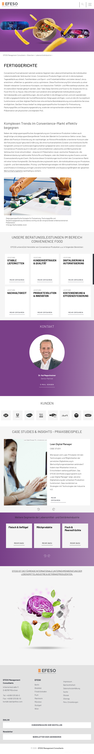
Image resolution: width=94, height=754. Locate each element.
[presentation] (45, 556)
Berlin (37, 685)
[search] (83, 4)
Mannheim (39, 698)
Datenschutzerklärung (71, 688)
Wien (37, 709)
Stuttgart (38, 705)
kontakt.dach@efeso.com (12, 702)
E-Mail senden (47, 385)
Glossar (66, 695)
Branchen (30, 55)
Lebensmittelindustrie (43, 55)
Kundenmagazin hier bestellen (47, 725)
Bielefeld (38, 688)
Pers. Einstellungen (70, 702)
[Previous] (38, 509)
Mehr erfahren (55, 499)
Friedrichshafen (41, 692)
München (38, 702)
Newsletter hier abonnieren (47, 737)
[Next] (53, 509)
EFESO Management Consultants (14, 55)
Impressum (67, 682)
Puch (36, 695)
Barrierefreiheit (69, 685)
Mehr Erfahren (17, 280)
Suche (65, 692)
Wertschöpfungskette (13, 171)
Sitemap (66, 699)
